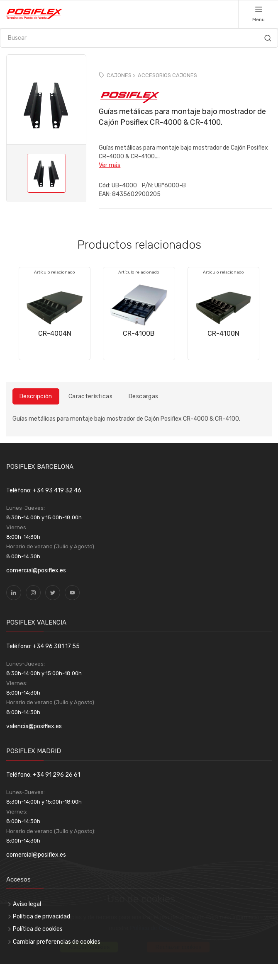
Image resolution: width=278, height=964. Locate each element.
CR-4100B (139, 333)
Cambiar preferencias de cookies (56, 941)
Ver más (109, 165)
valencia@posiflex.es (34, 726)
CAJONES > (121, 75)
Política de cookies (38, 929)
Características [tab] (90, 396)
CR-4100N (223, 333)
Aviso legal (27, 904)
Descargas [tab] (143, 396)
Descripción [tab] (36, 396)
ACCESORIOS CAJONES (167, 75)
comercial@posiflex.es (36, 570)
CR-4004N (54, 333)
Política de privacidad (41, 916)
